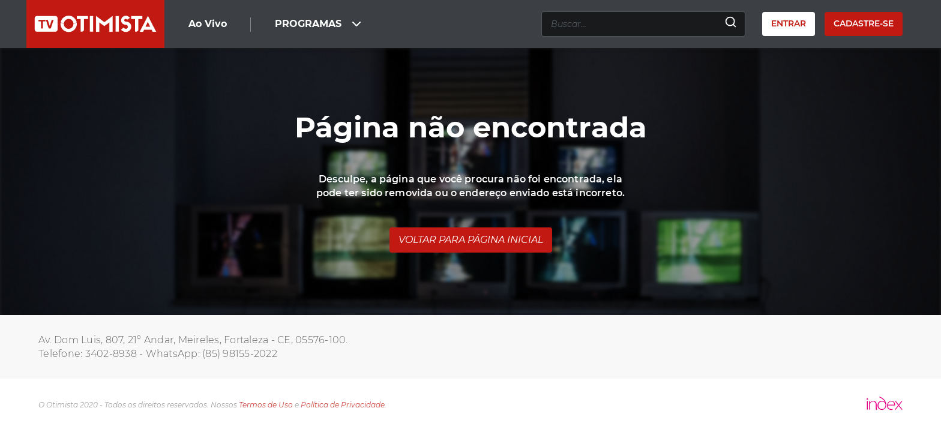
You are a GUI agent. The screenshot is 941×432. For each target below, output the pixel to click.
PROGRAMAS (319, 24)
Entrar (788, 23)
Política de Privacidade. (343, 404)
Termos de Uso (266, 404)
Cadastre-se (864, 23)
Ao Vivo (207, 23)
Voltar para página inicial (470, 239)
